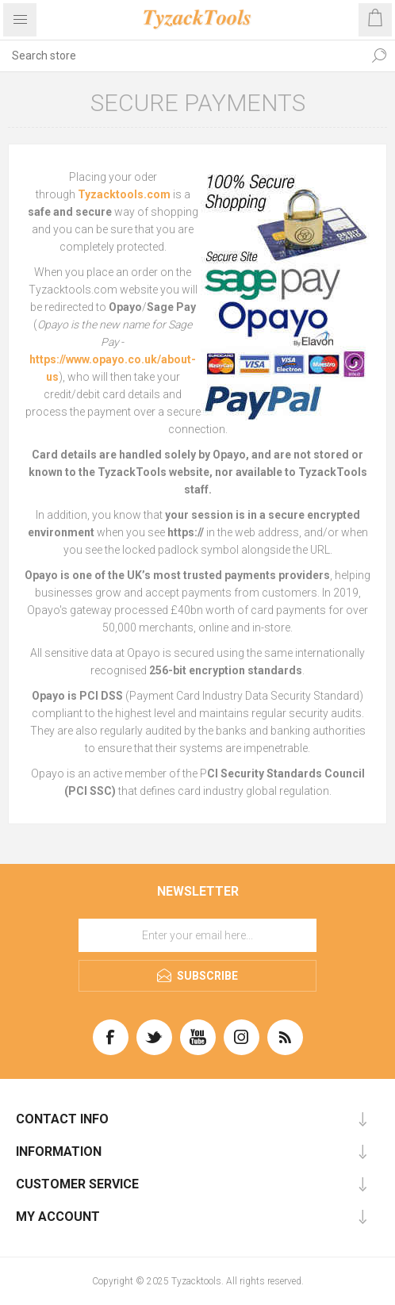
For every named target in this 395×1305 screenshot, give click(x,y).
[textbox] (181, 55)
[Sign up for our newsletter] (197, 935)
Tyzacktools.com (124, 194)
